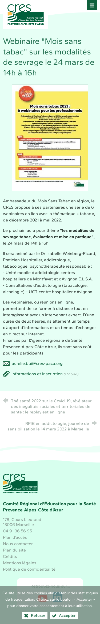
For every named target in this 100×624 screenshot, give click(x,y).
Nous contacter (18, 543)
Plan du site (14, 550)
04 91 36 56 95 (17, 530)
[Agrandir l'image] (50, 137)
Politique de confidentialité (29, 569)
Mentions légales (19, 562)
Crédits (10, 556)
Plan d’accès (15, 537)
